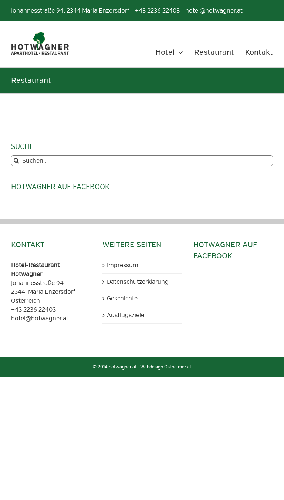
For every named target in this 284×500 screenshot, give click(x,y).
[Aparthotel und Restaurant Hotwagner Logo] (40, 34)
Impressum (122, 265)
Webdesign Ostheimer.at (166, 367)
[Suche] (16, 160)
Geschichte (122, 298)
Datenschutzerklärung (138, 282)
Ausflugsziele (125, 315)
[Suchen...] (142, 160)
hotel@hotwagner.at (39, 318)
